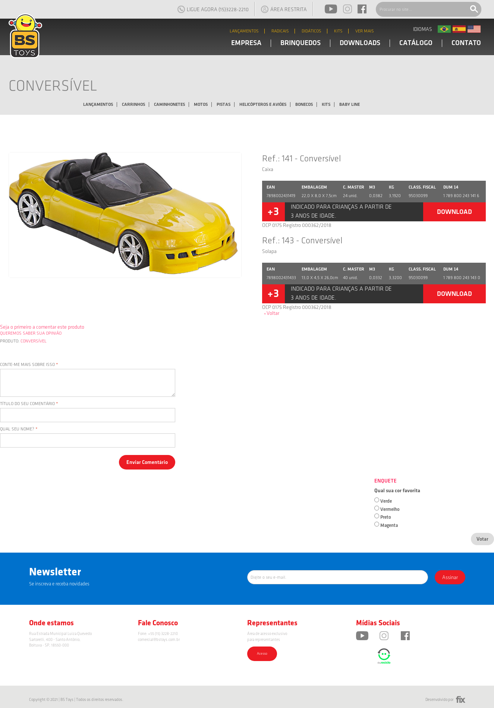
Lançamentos (98, 104)
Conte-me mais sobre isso (27, 365)
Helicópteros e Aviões (262, 104)
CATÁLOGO (415, 43)
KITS (338, 31)
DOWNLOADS (360, 43)
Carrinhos (133, 104)
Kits (326, 104)
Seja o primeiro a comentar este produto (42, 327)
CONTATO (466, 43)
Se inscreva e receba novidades (59, 584)
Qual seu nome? (17, 429)
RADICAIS (280, 31)
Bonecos (304, 104)
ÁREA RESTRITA (284, 9)
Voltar (271, 313)
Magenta (389, 525)
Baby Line (349, 104)
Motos (201, 104)
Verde (386, 501)
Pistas (223, 104)
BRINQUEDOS (300, 43)
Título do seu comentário (27, 404)
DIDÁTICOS (311, 31)
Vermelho (390, 509)
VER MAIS (364, 31)
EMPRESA (246, 43)
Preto (385, 517)
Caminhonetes (169, 104)
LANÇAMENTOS (244, 31)
